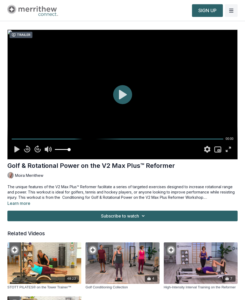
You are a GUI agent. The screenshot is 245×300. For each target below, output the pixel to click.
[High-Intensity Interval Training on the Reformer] (201, 287)
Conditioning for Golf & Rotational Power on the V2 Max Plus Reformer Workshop (132, 197)
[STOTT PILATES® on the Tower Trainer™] (44, 287)
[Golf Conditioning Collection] (122, 287)
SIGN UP (207, 10)
